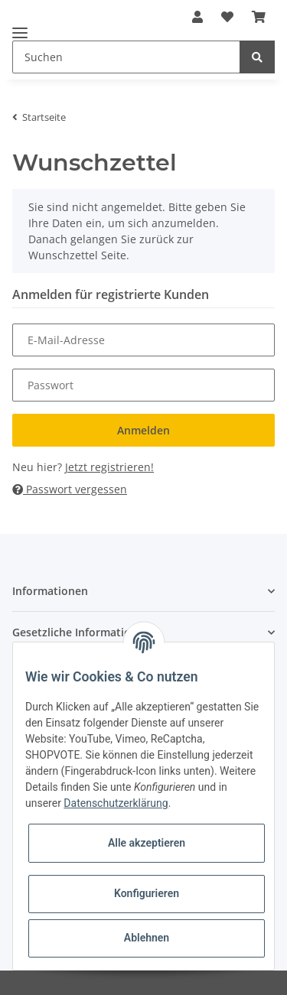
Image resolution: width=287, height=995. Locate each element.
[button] (143, 591)
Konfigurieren (146, 893)
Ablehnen (146, 938)
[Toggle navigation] (20, 26)
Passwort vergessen (69, 489)
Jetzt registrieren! (109, 467)
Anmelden (143, 430)
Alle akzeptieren (146, 843)
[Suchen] (126, 57)
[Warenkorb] (259, 17)
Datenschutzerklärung (116, 803)
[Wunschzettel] (227, 17)
